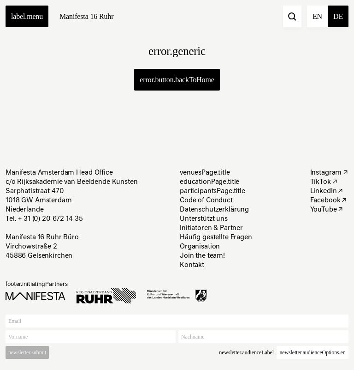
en (317, 16)
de (338, 16)
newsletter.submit (27, 352)
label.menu (27, 16)
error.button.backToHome (177, 80)
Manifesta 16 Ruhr (86, 16)
